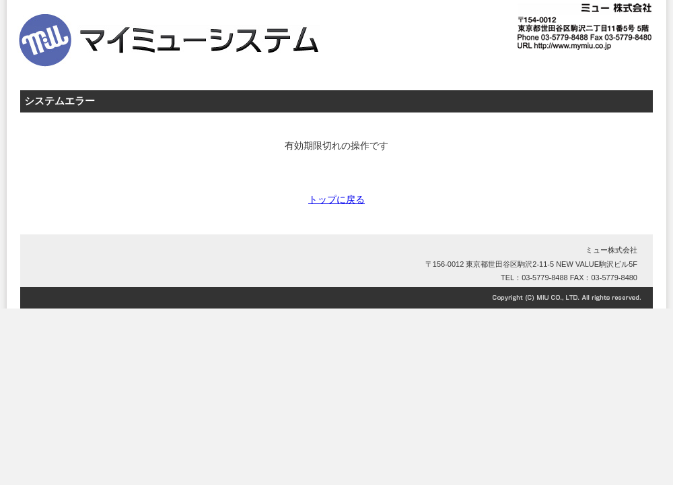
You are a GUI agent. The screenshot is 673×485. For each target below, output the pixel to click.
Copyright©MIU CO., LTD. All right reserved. (336, 298)
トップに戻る (336, 200)
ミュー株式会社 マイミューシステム (222, 27)
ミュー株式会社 (611, 250)
